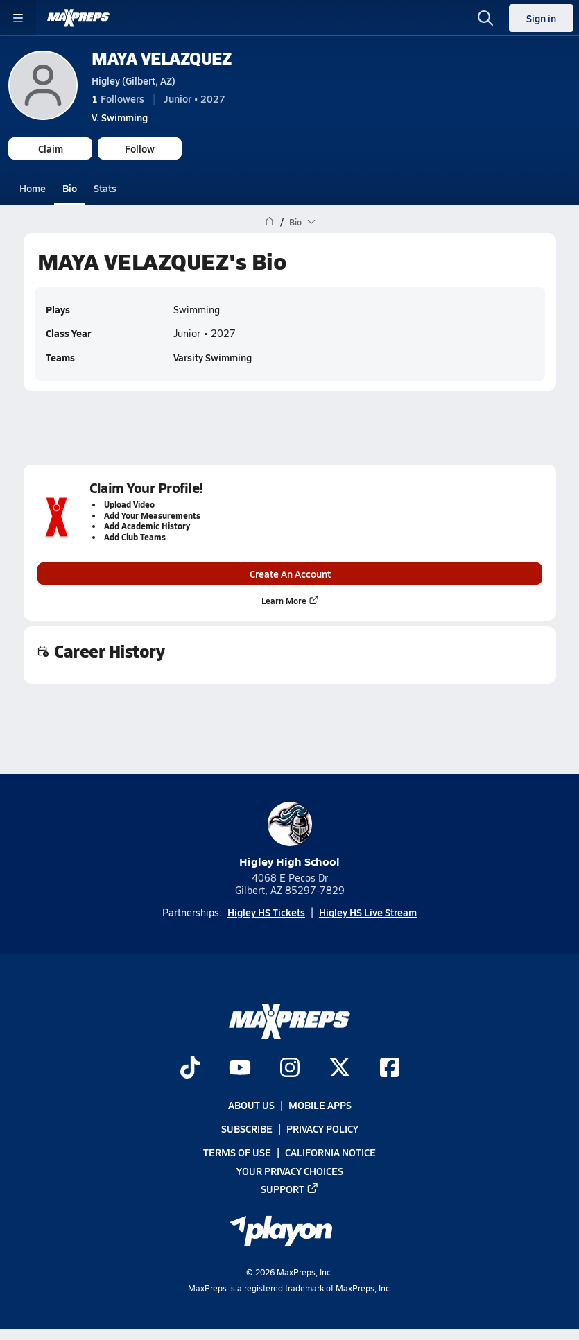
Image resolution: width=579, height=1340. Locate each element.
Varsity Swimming (212, 357)
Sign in (541, 18)
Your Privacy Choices (289, 1170)
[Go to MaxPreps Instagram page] (290, 1068)
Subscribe (247, 1128)
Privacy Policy (322, 1128)
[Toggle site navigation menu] (18, 18)
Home (32, 188)
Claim (50, 148)
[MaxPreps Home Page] (269, 222)
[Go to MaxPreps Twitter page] (340, 1068)
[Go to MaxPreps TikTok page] (190, 1068)
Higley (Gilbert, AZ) (133, 80)
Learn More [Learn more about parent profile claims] (289, 600)
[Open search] (485, 18)
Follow (140, 148)
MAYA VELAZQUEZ (161, 58)
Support (290, 1188)
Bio (69, 188)
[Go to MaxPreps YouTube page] (240, 1068)
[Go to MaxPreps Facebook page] (390, 1068)
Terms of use (237, 1152)
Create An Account (289, 574)
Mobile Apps (320, 1105)
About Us (251, 1105)
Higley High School (289, 835)
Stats (105, 188)
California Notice (330, 1152)
